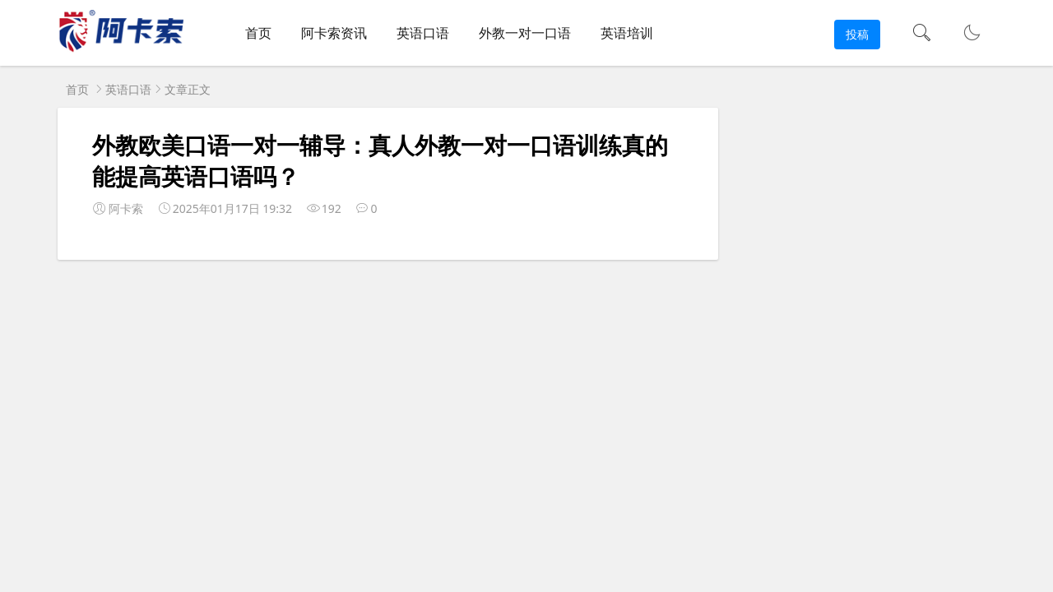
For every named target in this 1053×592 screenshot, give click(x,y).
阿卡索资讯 (334, 33)
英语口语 (423, 33)
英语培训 (627, 33)
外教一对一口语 (525, 33)
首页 (258, 33)
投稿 (857, 34)
